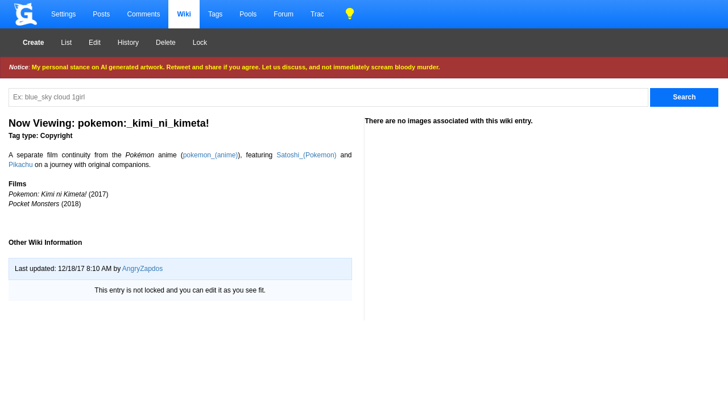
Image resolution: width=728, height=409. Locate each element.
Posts (101, 14)
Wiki (184, 14)
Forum (283, 14)
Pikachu (21, 165)
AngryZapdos (142, 269)
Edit (95, 43)
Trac (317, 14)
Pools (248, 14)
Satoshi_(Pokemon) (306, 155)
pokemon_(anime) (210, 155)
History (128, 43)
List (66, 43)
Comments (143, 14)
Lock (200, 43)
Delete (166, 43)
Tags (215, 14)
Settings (63, 14)
